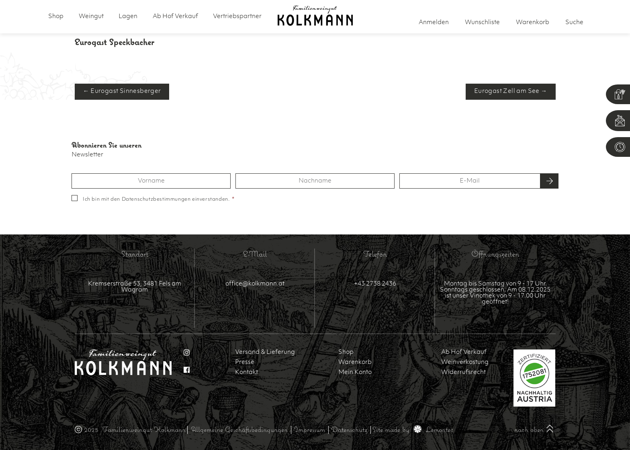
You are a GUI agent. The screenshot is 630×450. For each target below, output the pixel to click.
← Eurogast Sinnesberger (122, 91)
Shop (55, 17)
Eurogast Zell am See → (510, 91)
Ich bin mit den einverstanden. (159, 199)
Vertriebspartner (237, 17)
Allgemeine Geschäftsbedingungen (239, 429)
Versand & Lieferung (265, 352)
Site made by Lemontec (413, 429)
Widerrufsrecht (463, 373)
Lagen (128, 17)
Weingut (91, 17)
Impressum (309, 429)
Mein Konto (355, 373)
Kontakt (246, 373)
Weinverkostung (465, 363)
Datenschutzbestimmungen (156, 199)
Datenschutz (349, 429)
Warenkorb (355, 363)
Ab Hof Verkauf (175, 17)
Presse (244, 363)
